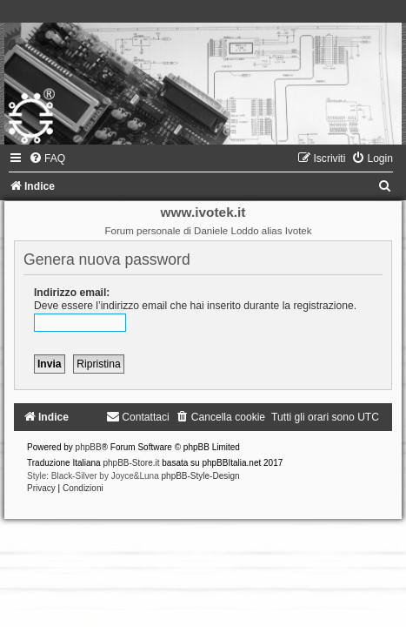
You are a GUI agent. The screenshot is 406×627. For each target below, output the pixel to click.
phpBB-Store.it (131, 463)
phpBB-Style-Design (201, 476)
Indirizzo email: (72, 293)
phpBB (89, 447)
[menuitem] (47, 158)
